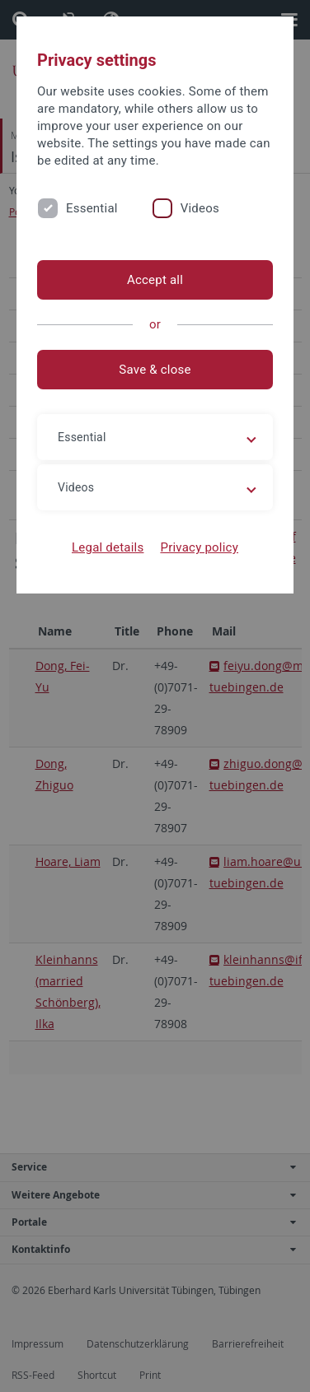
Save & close (154, 369)
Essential (92, 208)
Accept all (155, 279)
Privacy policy (199, 547)
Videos (200, 208)
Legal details (107, 547)
